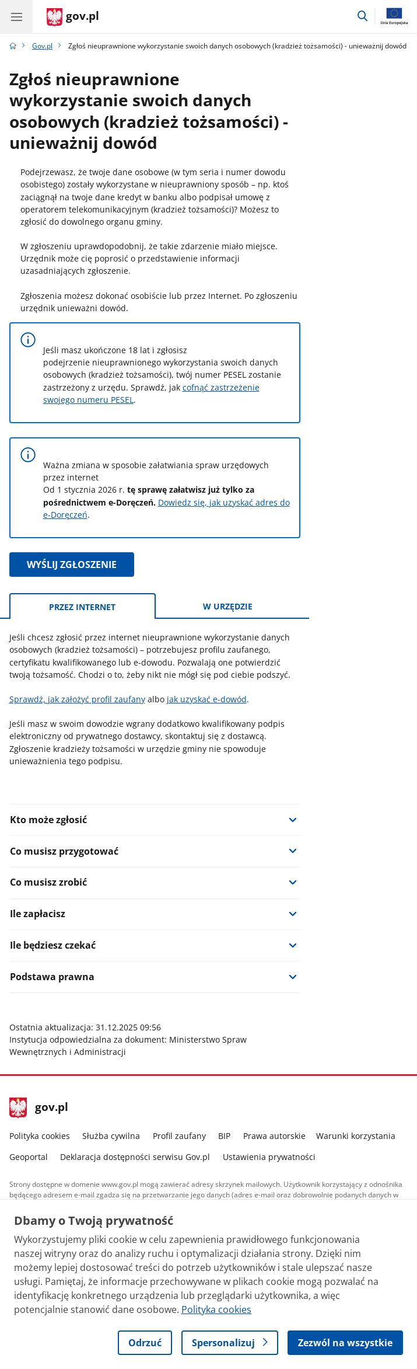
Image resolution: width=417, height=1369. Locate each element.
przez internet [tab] (82, 606)
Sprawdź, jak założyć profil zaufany (77, 699)
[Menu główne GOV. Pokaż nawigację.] (16, 16)
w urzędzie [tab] (228, 606)
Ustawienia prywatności (269, 1156)
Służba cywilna (111, 1135)
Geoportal (28, 1156)
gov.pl (39, 1108)
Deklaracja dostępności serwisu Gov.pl (135, 1156)
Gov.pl (42, 46)
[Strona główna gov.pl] (73, 17)
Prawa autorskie (274, 1135)
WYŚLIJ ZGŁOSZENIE (72, 564)
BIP (224, 1135)
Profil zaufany (179, 1135)
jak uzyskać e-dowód (207, 699)
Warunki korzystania (355, 1135)
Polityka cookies (39, 1135)
